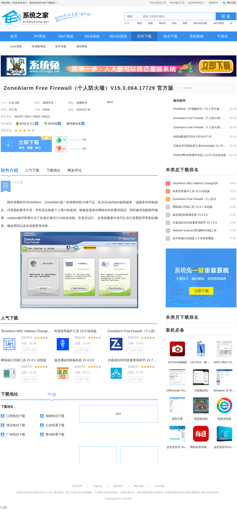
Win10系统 (118, 36)
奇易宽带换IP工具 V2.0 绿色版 (75, 331)
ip (231, 23)
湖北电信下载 (15, 425)
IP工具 (19, 182)
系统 (185, 23)
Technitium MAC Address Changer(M (201, 183)
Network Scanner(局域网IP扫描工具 (201, 230)
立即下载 (29, 350)
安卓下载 (170, 36)
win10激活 (218, 23)
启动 (174, 23)
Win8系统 (92, 36)
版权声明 (118, 486)
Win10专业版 (200, 23)
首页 (13, 36)
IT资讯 (223, 36)
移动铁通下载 (55, 434)
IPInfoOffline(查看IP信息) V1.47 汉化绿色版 (199, 155)
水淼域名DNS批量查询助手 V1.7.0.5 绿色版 (133, 360)
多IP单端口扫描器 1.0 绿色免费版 (201, 238)
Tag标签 (97, 486)
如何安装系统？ (197, 2)
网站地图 (139, 486)
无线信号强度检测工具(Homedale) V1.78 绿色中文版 (200, 145)
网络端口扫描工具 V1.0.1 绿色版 (23, 360)
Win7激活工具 (177, 2)
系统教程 (196, 36)
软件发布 (77, 486)
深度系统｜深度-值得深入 (14, 2)
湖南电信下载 (55, 416)
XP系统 (40, 36)
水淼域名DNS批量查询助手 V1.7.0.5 (201, 222)
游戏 (150, 23)
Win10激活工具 (158, 2)
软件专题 (60, 46)
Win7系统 (65, 36)
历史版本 (189, 88)
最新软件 (213, 2)
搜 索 (225, 16)
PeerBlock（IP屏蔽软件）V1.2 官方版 (196, 108)
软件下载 (144, 36)
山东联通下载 (55, 425)
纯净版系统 (39, 46)
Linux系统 (16, 46)
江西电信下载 (15, 416)
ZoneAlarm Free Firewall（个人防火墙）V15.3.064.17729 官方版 (200, 118)
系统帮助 (81, 46)
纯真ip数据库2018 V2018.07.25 (192, 136)
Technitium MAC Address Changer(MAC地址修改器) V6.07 (26, 331)
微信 (139, 23)
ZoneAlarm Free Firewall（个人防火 (201, 199)
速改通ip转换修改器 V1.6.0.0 (74, 360)
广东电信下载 (15, 434)
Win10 (162, 23)
